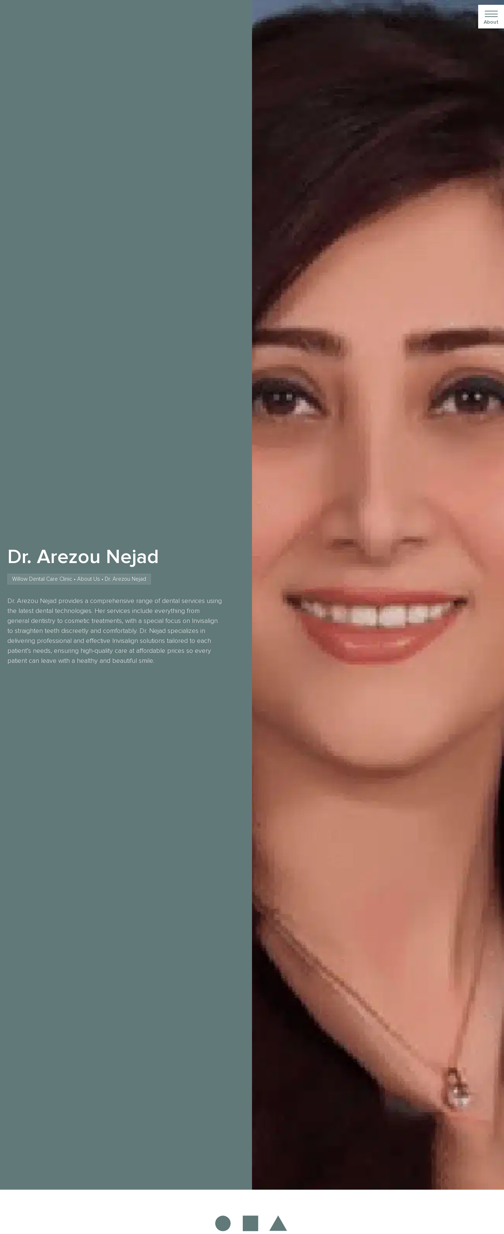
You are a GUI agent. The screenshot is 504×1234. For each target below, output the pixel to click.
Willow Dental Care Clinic (42, 579)
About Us (88, 579)
